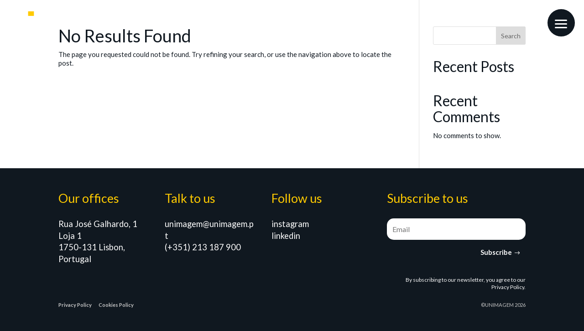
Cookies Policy (116, 305)
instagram (290, 224)
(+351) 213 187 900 (203, 247)
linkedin (285, 236)
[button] (561, 22)
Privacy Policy (507, 287)
